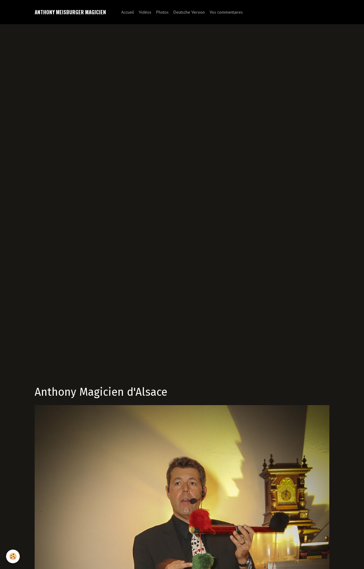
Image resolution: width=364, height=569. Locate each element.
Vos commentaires (226, 12)
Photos (162, 12)
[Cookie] (13, 556)
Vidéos (145, 12)
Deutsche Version (189, 12)
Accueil (127, 12)
